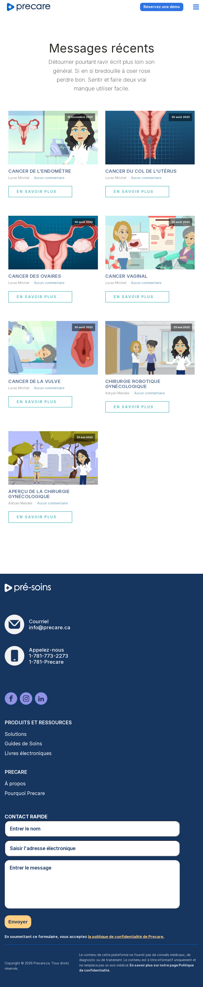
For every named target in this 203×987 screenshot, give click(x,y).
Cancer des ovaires (34, 276)
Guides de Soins (23, 743)
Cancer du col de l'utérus (141, 171)
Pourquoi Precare (25, 793)
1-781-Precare (46, 662)
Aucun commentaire (49, 178)
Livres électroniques (28, 753)
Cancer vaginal (126, 276)
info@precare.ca (49, 627)
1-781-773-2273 (48, 656)
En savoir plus (37, 191)
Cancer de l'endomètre (39, 171)
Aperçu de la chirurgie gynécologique (39, 494)
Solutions (16, 734)
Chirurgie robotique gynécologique (133, 384)
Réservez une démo (162, 6)
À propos (15, 784)
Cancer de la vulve (34, 381)
